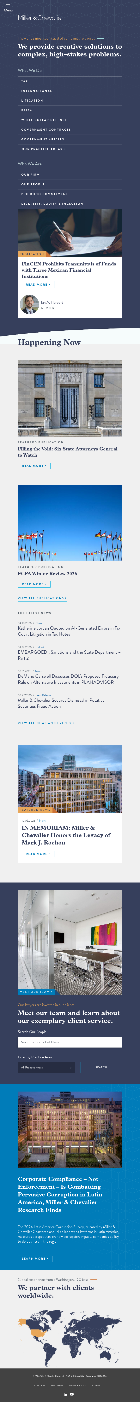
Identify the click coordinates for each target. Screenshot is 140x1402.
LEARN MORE (34, 1258)
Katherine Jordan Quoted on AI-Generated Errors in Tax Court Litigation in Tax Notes (69, 631)
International (36, 91)
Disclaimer (57, 1385)
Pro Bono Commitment (44, 194)
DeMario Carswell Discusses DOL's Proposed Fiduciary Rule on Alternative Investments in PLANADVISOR (68, 679)
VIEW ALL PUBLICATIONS (41, 598)
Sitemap (96, 1385)
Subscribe (39, 1385)
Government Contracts (46, 130)
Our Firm (30, 175)
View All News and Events (45, 723)
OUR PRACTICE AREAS (42, 149)
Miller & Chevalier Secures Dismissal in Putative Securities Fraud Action (61, 703)
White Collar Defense (44, 120)
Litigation (32, 101)
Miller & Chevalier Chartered (52, 1376)
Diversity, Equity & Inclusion (52, 204)
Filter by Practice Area (35, 1057)
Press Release (43, 695)
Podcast (39, 647)
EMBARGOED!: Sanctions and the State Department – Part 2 (69, 655)
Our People (33, 184)
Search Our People (32, 1032)
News (38, 623)
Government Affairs (42, 139)
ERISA (26, 110)
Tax (24, 81)
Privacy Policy (77, 1385)
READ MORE (36, 284)
